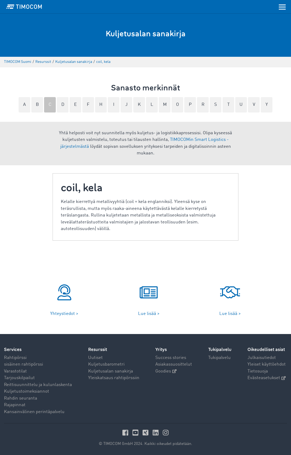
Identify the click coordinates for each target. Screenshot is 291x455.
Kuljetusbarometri (106, 364)
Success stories (170, 358)
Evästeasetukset (266, 378)
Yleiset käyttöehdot (266, 364)
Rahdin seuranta (20, 398)
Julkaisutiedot (261, 358)
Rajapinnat (14, 405)
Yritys (161, 349)
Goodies (166, 371)
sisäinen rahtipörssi (23, 364)
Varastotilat (15, 371)
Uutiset (95, 358)
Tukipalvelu (219, 358)
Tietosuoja (257, 371)
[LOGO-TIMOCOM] (24, 6)
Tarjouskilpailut (19, 378)
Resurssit (97, 349)
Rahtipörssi (15, 358)
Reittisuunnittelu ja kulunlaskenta (38, 385)
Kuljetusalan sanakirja (110, 371)
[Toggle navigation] (282, 6)
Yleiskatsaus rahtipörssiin (113, 378)
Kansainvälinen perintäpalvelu (34, 412)
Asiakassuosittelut (173, 364)
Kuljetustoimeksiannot (26, 391)
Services (13, 349)
